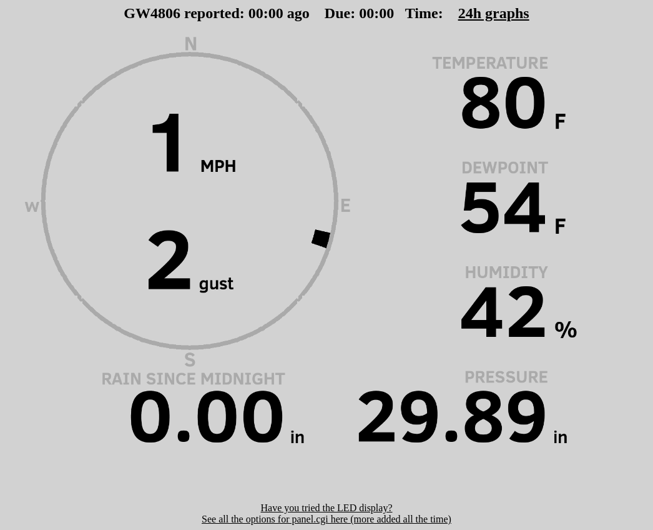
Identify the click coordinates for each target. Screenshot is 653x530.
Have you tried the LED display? (326, 507)
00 (255, 13)
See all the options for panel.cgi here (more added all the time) (326, 519)
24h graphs (493, 13)
